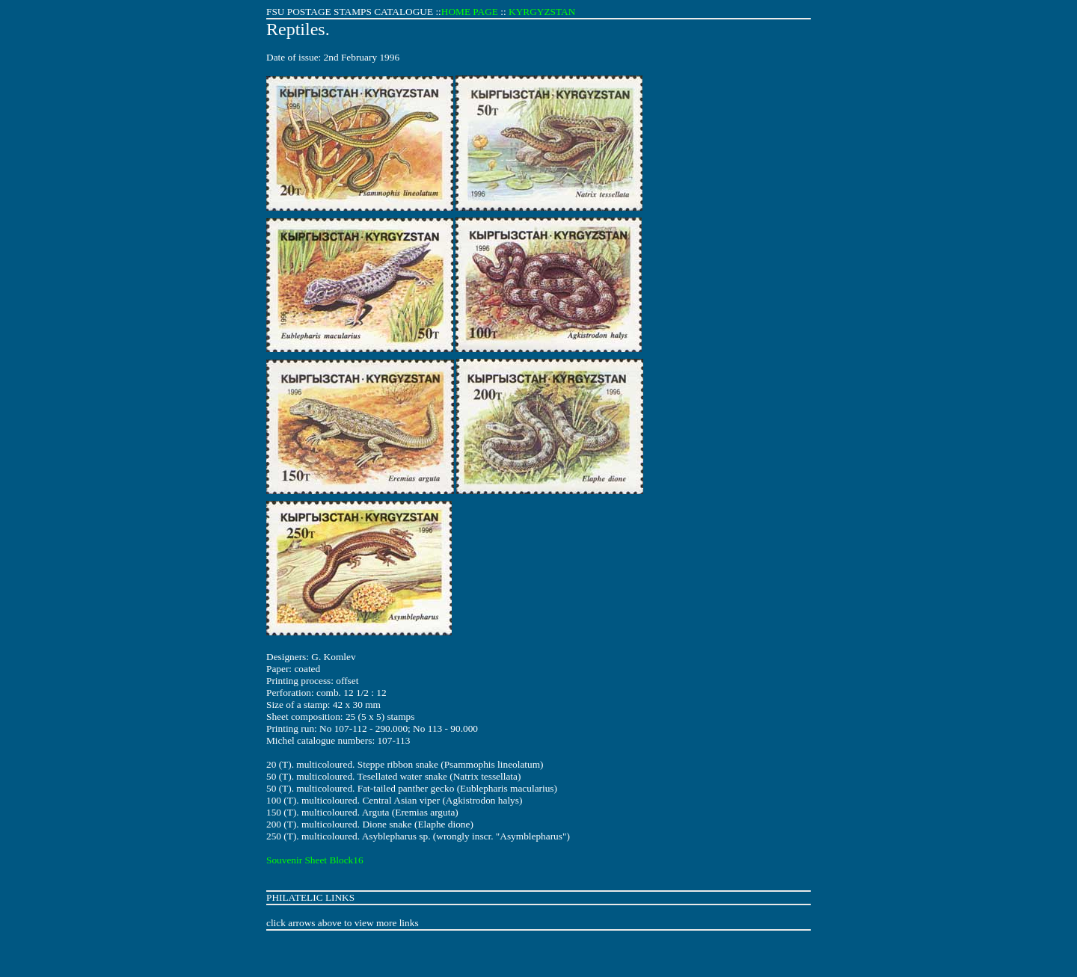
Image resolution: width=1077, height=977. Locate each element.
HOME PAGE (469, 11)
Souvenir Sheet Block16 (314, 860)
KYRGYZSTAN (542, 11)
